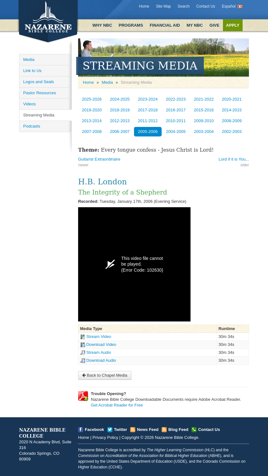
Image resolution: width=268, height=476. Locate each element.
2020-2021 (232, 99)
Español (229, 6)
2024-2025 (120, 99)
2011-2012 (147, 120)
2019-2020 (92, 110)
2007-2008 (92, 131)
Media (107, 82)
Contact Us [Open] (209, 429)
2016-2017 (176, 110)
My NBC (195, 25)
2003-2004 (204, 131)
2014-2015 (232, 110)
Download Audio (101, 360)
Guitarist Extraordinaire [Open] (99, 159)
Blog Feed (178, 429)
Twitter (120, 429)
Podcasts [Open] (31, 126)
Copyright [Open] (130, 437)
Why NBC (102, 25)
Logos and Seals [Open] (38, 81)
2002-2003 (232, 131)
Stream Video (98, 336)
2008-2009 (232, 120)
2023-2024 (147, 99)
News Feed (147, 429)
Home (144, 6)
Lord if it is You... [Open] (234, 159)
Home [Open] (88, 82)
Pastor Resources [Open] (39, 92)
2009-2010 (204, 120)
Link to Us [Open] (32, 70)
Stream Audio (98, 352)
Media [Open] (28, 59)
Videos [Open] (29, 104)
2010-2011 (176, 120)
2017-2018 (147, 110)
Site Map (163, 6)
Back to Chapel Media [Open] (104, 375)
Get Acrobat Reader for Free (117, 405)
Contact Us (205, 6)
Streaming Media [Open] (38, 115)
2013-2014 (92, 120)
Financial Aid (165, 25)
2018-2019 (120, 110)
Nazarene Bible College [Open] (176, 437)
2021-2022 (204, 99)
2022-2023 (176, 99)
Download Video (101, 344)
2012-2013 (120, 120)
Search (184, 6)
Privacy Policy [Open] (105, 437)
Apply (232, 25)
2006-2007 (120, 131)
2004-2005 (176, 131)
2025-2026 (92, 99)
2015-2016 (204, 110)
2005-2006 (147, 131)
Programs (131, 25)
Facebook (94, 429)
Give (214, 25)
